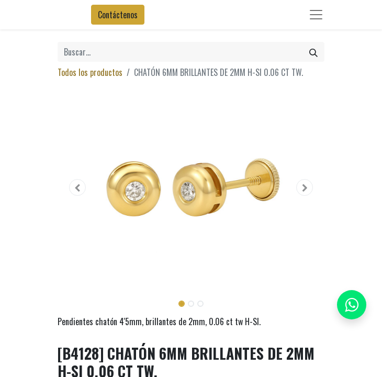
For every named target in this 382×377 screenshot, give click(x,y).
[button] (78, 187)
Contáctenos (118, 14)
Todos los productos (90, 72)
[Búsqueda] (313, 52)
